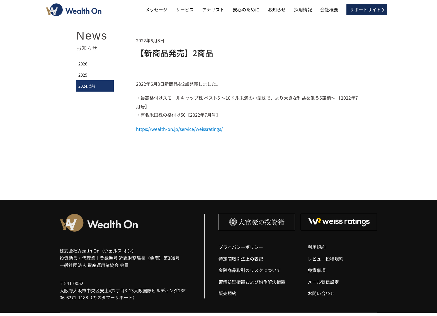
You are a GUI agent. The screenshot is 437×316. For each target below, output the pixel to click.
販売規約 (227, 296)
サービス (185, 11)
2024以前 (87, 94)
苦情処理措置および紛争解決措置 (252, 285)
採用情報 (303, 11)
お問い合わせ (321, 296)
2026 (83, 68)
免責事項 (317, 273)
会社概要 (329, 11)
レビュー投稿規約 (325, 261)
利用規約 (317, 250)
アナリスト (213, 11)
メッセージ (156, 11)
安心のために (246, 11)
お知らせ (277, 11)
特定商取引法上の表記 (241, 261)
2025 (83, 81)
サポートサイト (365, 11)
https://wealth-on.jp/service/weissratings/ (179, 132)
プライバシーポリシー (241, 250)
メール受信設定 (323, 285)
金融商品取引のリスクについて (250, 273)
